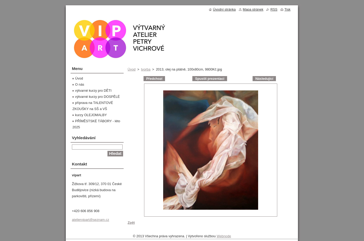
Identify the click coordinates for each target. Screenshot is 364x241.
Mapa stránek (253, 9)
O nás (79, 84)
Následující (264, 79)
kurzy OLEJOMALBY (91, 115)
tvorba (145, 69)
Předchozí (154, 79)
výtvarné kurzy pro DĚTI (93, 91)
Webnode (223, 237)
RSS (273, 9)
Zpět (131, 223)
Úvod (132, 69)
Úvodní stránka (224, 9)
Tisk (287, 9)
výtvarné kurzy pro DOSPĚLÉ (97, 97)
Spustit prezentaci (209, 79)
